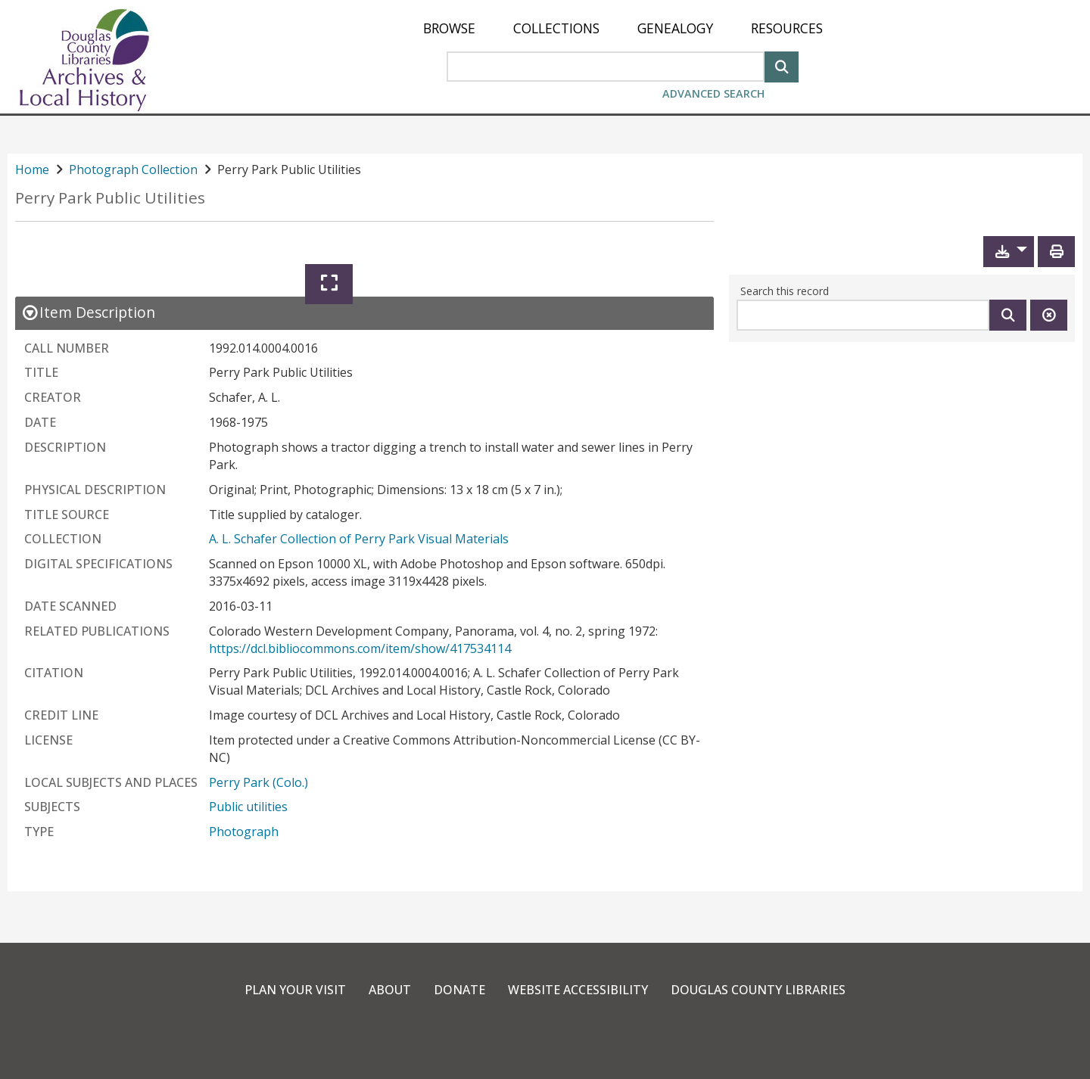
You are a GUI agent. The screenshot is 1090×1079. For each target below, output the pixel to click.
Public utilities (248, 806)
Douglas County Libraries (758, 989)
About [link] (390, 989)
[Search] (782, 65)
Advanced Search (713, 93)
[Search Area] (606, 66)
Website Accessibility (578, 989)
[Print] (1056, 251)
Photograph (244, 831)
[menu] (623, 28)
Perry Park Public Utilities (110, 198)
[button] (1008, 251)
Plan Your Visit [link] (295, 989)
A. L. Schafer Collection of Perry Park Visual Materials (359, 538)
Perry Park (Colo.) (258, 782)
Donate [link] (459, 989)
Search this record (784, 291)
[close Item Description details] (88, 312)
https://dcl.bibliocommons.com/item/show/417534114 (360, 648)
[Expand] (329, 284)
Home (32, 169)
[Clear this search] (1048, 315)
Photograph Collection (133, 169)
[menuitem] (449, 28)
